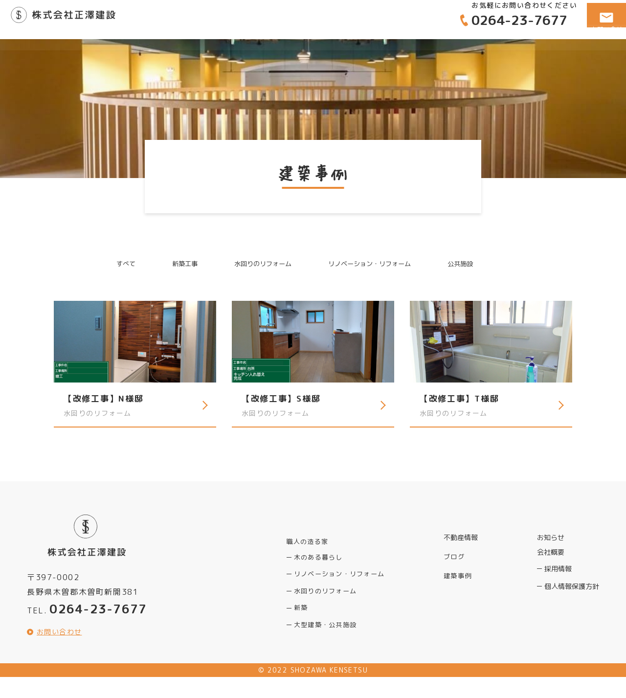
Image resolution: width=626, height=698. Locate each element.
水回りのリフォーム (258, 264)
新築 (301, 618)
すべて (111, 264)
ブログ (453, 563)
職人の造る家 (382, 52)
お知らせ (550, 549)
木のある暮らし (318, 565)
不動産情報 (450, 52)
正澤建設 (82, 19)
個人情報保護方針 (571, 597)
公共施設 (474, 264)
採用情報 (558, 580)
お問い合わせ (61, 652)
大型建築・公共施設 (325, 635)
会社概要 (568, 52)
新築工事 (173, 264)
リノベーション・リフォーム (375, 264)
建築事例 (511, 52)
